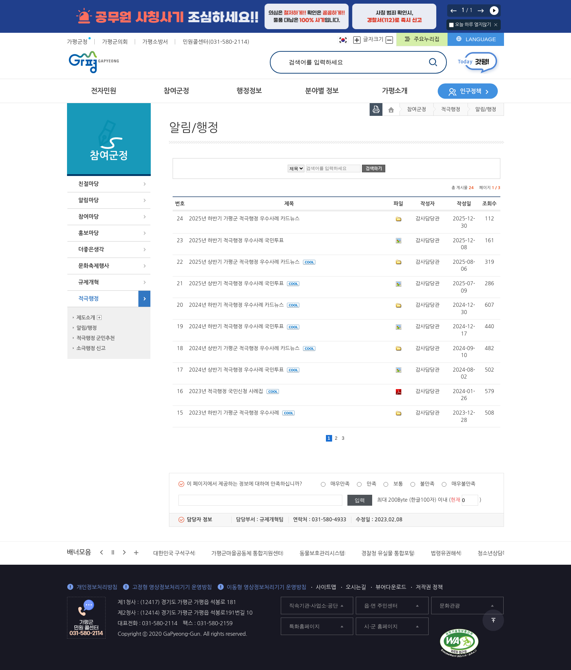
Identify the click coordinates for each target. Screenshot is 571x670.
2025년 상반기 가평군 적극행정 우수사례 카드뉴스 (252, 262)
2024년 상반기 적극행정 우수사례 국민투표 (244, 369)
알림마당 (88, 200)
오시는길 (356, 587)
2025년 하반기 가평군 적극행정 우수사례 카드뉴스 (244, 218)
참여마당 (88, 216)
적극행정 (88, 298)
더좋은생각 (91, 249)
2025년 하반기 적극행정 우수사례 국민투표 (236, 240)
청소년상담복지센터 (500, 553)
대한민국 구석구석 (174, 553)
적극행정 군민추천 (95, 338)
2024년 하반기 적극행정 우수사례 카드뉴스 (244, 304)
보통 (398, 483)
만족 (371, 483)
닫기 (495, 24)
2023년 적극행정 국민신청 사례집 (234, 391)
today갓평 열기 (477, 62)
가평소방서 (155, 41)
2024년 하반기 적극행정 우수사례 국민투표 (244, 326)
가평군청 (77, 41)
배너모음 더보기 (136, 552)
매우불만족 (464, 483)
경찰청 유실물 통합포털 (387, 553)
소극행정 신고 (90, 348)
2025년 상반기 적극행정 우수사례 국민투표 (244, 283)
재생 (494, 10)
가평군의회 (115, 41)
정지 (113, 552)
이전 (453, 10)
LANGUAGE (481, 39)
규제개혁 (88, 282)
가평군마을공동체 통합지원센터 (247, 553)
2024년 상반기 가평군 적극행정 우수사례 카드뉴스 (252, 348)
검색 (433, 62)
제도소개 (85, 317)
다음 (480, 10)
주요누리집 (427, 39)
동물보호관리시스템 (321, 553)
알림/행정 (86, 327)
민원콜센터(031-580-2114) (215, 41)
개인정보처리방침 (96, 587)
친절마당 (88, 184)
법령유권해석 (446, 553)
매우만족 (340, 483)
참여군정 (416, 109)
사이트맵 (326, 587)
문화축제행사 (93, 266)
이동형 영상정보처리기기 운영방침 (267, 587)
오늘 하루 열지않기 (473, 24)
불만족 (427, 483)
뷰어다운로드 (390, 587)
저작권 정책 (429, 587)
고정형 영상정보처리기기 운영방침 (172, 587)
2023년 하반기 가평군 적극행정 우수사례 (242, 412)
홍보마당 (88, 233)
